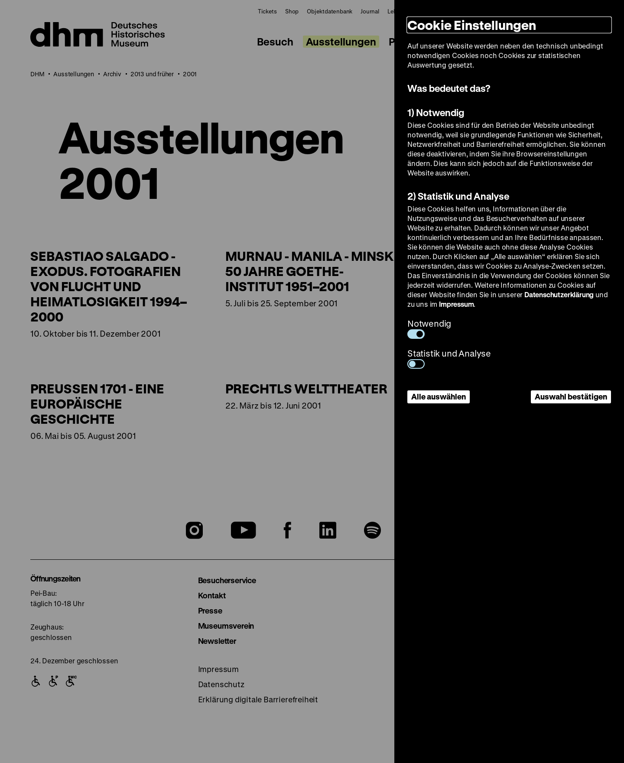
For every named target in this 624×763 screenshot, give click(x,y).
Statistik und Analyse (449, 358)
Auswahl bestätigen (571, 396)
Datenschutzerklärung (559, 294)
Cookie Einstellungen (471, 24)
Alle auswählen (438, 396)
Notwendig (429, 328)
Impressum (456, 304)
